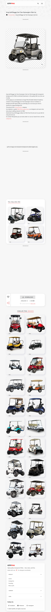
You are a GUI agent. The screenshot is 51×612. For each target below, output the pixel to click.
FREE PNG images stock (23, 109)
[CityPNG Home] (11, 3)
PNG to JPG (11, 585)
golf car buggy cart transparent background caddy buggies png (22, 146)
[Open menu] (42, 3)
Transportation (18, 107)
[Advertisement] (25, 24)
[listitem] (12, 605)
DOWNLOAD (27, 297)
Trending (10, 583)
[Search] (38, 3)
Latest (10, 578)
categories (8, 118)
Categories (11, 581)
